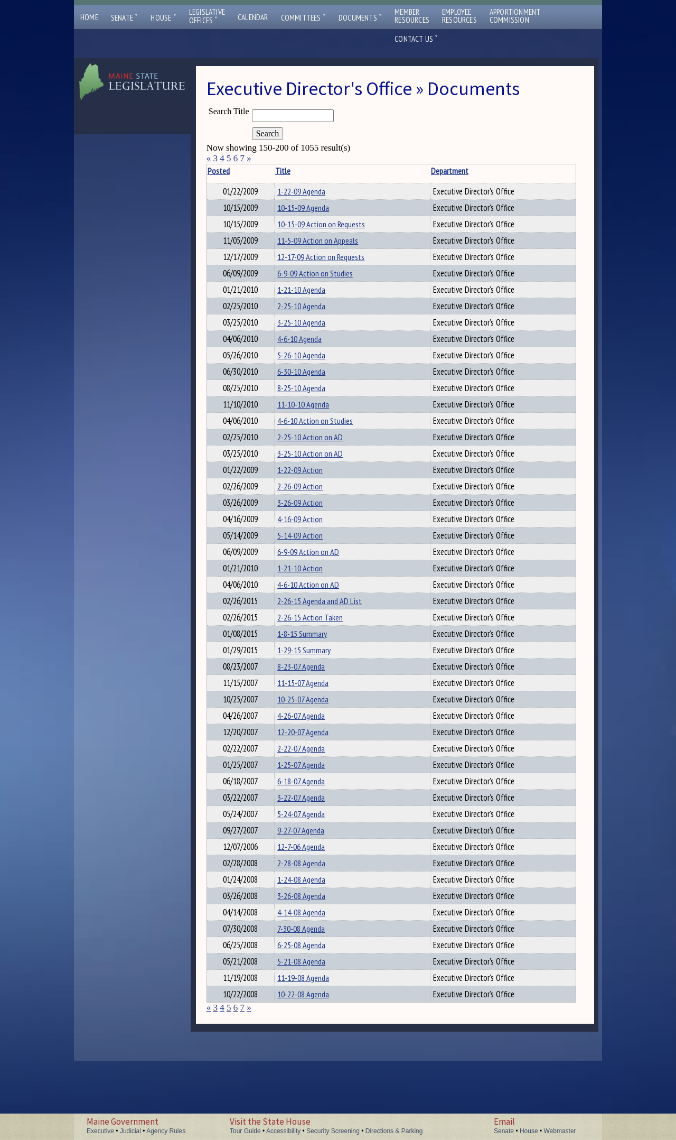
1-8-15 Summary (311, 676)
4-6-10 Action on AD (317, 622)
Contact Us (416, 38)
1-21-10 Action (309, 604)
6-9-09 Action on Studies (324, 281)
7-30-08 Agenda (310, 1000)
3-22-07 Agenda (310, 856)
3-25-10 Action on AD (319, 479)
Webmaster (559, 1131)
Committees (303, 17)
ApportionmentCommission (515, 16)
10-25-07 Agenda (311, 748)
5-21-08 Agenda (310, 1036)
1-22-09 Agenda (310, 191)
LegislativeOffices (207, 16)
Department (428, 171)
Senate (124, 17)
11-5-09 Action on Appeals (326, 245)
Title (291, 171)
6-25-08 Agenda (310, 1018)
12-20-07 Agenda (311, 784)
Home (89, 17)
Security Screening (333, 1131)
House (163, 17)
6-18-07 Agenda (310, 838)
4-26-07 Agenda (310, 766)
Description (545, 171)
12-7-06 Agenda (310, 910)
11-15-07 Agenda (311, 730)
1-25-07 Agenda (310, 820)
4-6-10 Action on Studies (324, 443)
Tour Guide (245, 1131)
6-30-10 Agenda (310, 389)
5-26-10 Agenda (310, 371)
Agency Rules (165, 1131)
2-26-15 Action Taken (319, 658)
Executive (100, 1131)
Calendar (253, 17)
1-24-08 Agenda (310, 946)
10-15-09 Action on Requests (330, 227)
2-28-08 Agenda (310, 928)
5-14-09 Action (309, 568)
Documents (360, 17)
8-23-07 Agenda (310, 712)
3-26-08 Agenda (310, 964)
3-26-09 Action (309, 533)
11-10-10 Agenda (312, 425)
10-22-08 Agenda (312, 1072)
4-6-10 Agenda (308, 353)
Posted (240, 171)
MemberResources (412, 16)
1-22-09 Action (309, 497)
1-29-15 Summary (313, 694)
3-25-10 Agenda (310, 335)
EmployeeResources (459, 16)
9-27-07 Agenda (309, 892)
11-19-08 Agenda (312, 1054)
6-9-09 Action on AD (317, 586)
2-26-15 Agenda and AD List (328, 640)
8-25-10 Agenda (310, 407)
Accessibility (283, 1131)
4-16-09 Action (309, 551)
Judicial (130, 1131)
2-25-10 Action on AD (319, 461)
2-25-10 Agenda (310, 317)
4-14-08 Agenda (310, 982)
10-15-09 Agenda (312, 209)
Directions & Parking (394, 1131)
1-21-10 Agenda (310, 299)
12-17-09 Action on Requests (329, 263)
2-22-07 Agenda (310, 802)
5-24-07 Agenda (310, 874)
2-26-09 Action (309, 515)
